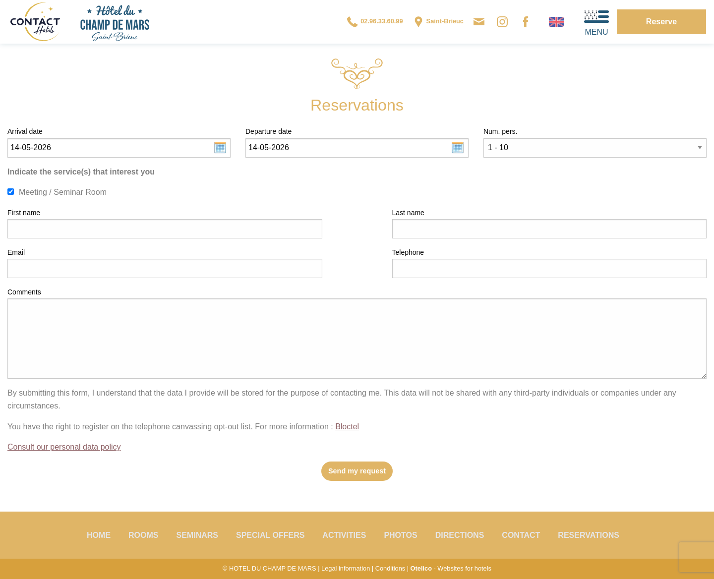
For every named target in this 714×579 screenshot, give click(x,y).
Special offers (270, 535)
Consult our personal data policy (64, 447)
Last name (408, 213)
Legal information (345, 568)
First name (23, 213)
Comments (24, 292)
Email (16, 252)
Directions (459, 535)
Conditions (390, 568)
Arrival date (25, 131)
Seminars (197, 535)
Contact (521, 535)
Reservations (588, 535)
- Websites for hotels (451, 568)
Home (99, 535)
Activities (344, 535)
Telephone (408, 252)
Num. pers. (500, 131)
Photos (400, 535)
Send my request (357, 471)
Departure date (268, 131)
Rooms (143, 535)
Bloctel (347, 426)
